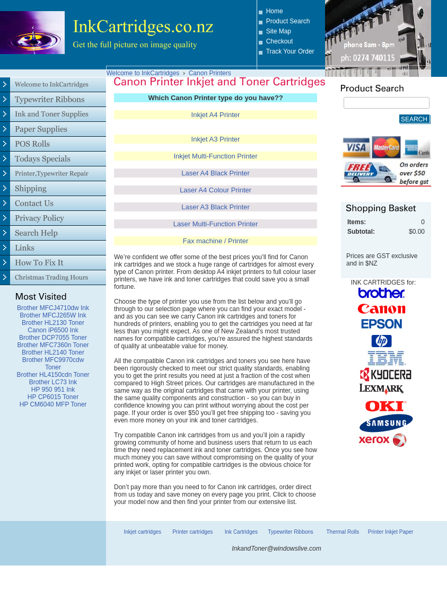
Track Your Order (290, 51)
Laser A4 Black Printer (215, 173)
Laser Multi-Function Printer (215, 224)
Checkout (279, 41)
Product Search (288, 21)
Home (274, 11)
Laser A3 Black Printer (215, 207)
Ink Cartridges (241, 532)
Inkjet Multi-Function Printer (215, 156)
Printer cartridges (192, 532)
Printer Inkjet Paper (391, 532)
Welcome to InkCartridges (143, 73)
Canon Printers (210, 73)
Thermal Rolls (342, 532)
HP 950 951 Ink (53, 389)
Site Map (278, 31)
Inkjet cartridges (142, 532)
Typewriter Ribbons (290, 532)
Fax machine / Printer (216, 241)
